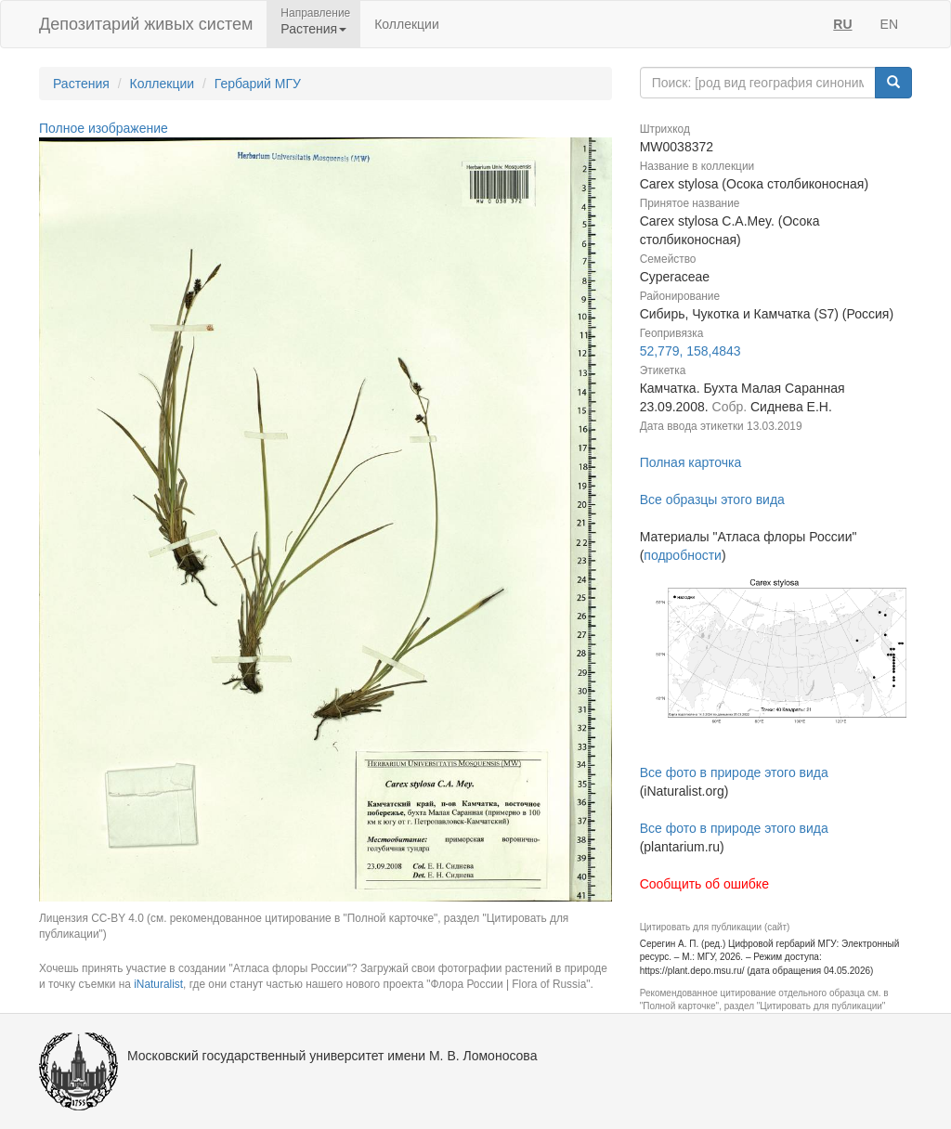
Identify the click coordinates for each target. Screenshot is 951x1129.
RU (842, 24)
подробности (683, 555)
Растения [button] (313, 28)
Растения (81, 83)
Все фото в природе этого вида (734, 772)
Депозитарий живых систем (146, 24)
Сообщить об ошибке (704, 883)
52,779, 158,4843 (690, 351)
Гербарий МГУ (258, 83)
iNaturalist (158, 984)
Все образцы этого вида (712, 499)
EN (889, 24)
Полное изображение (103, 128)
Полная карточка (691, 462)
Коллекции (406, 24)
